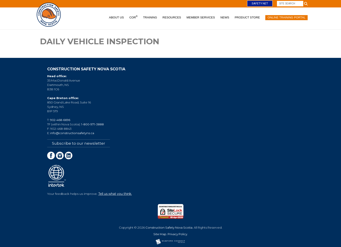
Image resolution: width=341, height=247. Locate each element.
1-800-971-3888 (92, 124)
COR (133, 17)
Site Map (159, 234)
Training (150, 17)
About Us (116, 17)
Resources (172, 17)
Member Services (201, 17)
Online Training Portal (286, 17)
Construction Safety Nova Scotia (168, 227)
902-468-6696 (60, 120)
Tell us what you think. (115, 194)
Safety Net (260, 3)
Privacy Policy (177, 234)
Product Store (247, 17)
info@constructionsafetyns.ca (72, 133)
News (224, 17)
